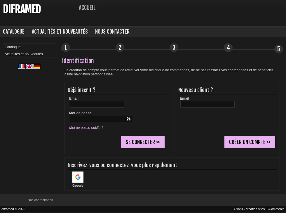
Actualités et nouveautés (60, 31)
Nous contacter (112, 31)
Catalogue (14, 31)
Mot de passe (80, 113)
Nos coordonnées (40, 200)
